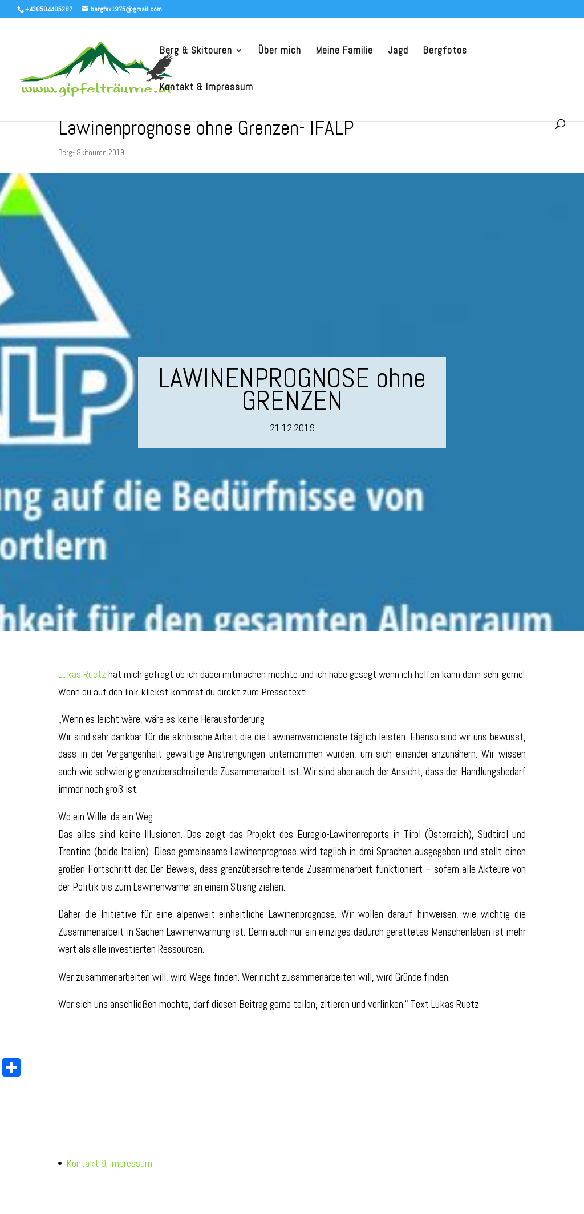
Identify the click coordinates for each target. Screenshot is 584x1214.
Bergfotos (445, 51)
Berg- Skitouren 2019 (91, 152)
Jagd (398, 51)
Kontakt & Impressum (206, 88)
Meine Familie (344, 51)
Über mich (279, 51)
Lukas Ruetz (82, 674)
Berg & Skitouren (196, 51)
